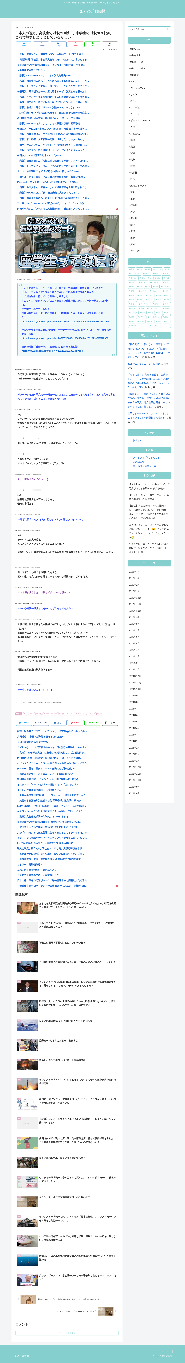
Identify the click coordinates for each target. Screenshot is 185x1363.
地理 (132, 140)
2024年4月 (134, 728)
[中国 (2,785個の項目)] (132, 282)
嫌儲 (18, 714)
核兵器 (133, 205)
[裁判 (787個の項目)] (158, 321)
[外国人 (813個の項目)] (141, 321)
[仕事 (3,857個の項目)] (166, 274)
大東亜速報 (138, 461)
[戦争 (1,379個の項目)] (132, 300)
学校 (39, 714)
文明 (132, 192)
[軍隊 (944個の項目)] (132, 317)
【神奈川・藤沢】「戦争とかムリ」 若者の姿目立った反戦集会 (149, 497)
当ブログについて (164, 1351)
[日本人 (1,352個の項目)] (149, 300)
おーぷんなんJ (137, 88)
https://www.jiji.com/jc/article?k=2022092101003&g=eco (52, 351)
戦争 (54, 714)
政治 (132, 179)
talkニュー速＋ (138, 68)
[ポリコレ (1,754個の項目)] (155, 291)
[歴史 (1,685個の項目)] (140, 295)
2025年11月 (135, 604)
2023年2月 (134, 754)
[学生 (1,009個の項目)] (143, 313)
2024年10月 (135, 689)
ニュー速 (135, 107)
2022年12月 (135, 767)
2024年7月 (134, 708)
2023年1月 (134, 761)
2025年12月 (135, 598)
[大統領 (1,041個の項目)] (166, 308)
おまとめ (137, 440)
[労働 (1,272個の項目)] (167, 300)
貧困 (132, 244)
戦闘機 (133, 172)
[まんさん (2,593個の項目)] (155, 282)
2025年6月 (134, 637)
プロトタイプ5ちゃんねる (146, 457)
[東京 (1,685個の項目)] (132, 295)
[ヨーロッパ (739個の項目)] (160, 326)
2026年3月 (134, 578)
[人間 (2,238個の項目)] (139, 287)
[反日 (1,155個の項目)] (132, 304)
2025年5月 (134, 643)
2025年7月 (134, 630)
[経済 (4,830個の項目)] (146, 274)
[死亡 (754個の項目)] (167, 321)
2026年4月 (134, 571)
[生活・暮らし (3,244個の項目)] (145, 278)
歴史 (132, 212)
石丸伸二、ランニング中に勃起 (144, 364)
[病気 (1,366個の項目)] (140, 300)
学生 (46, 714)
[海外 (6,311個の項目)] (167, 269)
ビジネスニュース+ (140, 120)
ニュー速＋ (136, 114)
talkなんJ (135, 55)
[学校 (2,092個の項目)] (147, 287)
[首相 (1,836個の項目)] (132, 291)
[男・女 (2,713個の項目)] (143, 282)
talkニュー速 (136, 62)
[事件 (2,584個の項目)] (166, 282)
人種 (132, 127)
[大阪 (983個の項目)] (159, 313)
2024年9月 (134, 695)
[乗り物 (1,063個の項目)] (132, 308)
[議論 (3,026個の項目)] (157, 278)
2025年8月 (134, 624)
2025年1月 (134, 669)
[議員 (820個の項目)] (132, 321)
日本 (62, 714)
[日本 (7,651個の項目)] (147, 269)
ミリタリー (29, 714)
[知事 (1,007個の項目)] (151, 313)
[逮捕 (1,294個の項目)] (158, 300)
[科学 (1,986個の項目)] (156, 287)
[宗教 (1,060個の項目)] (141, 308)
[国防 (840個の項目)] (166, 317)
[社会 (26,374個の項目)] (131, 269)
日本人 (70, 714)
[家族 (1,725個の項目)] (166, 291)
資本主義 (135, 251)
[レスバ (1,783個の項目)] (143, 291)
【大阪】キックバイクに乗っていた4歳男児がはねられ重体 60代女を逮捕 (149, 486)
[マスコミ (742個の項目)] (138, 326)
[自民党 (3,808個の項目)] (133, 278)
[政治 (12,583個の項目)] (139, 269)
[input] (149, 29)
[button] (168, 29)
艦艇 (132, 238)
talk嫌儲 (134, 75)
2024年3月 (134, 734)
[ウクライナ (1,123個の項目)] (144, 304)
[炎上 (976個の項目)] (167, 313)
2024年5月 (134, 721)
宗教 (132, 153)
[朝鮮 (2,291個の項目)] (131, 287)
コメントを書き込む (67, 1333)
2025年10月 (135, 611)
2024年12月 (135, 676)
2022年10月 (135, 780)
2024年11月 (135, 682)
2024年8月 (134, 702)
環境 (132, 224)
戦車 (132, 166)
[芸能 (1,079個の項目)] (156, 304)
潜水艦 (133, 218)
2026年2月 (134, 585)
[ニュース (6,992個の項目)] (157, 269)
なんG (133, 94)
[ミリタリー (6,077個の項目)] (135, 274)
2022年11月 (135, 773)
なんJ (133, 101)
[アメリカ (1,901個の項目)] (165, 287)
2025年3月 (134, 656)
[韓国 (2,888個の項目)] (166, 278)
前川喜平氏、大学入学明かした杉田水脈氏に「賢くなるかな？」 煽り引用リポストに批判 (149, 548)
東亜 (132, 198)
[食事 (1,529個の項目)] (158, 295)
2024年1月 (134, 747)
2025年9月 (134, 617)
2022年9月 (134, 787)
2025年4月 (134, 650)
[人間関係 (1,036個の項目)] (133, 313)
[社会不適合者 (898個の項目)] (154, 317)
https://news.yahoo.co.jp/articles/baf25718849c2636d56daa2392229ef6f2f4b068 (65, 338)
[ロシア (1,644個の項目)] (149, 295)
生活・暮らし (81, 714)
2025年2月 (134, 663)
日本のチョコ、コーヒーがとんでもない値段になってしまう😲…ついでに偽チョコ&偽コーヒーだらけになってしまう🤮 (149, 531)
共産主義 (135, 133)
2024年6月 (134, 715)
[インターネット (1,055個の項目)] (153, 308)
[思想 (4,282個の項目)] (156, 274)
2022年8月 (134, 793)
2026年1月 (134, 591)
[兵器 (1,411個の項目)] (167, 295)
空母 (132, 231)
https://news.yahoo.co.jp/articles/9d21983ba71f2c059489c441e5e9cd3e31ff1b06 (65, 321)
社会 (92, 714)
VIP (132, 81)
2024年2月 (134, 741)
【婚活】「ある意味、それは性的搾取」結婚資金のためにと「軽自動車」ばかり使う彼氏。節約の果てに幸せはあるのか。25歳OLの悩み (148, 512)
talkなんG (135, 49)
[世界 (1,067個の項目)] (166, 304)
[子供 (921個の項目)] (141, 317)
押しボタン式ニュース (144, 466)
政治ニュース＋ (138, 185)
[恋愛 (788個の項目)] (150, 321)
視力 (100, 714)
